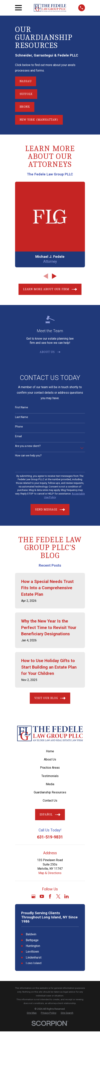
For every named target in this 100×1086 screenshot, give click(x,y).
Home (50, 751)
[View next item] (54, 276)
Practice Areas (50, 767)
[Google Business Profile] (33, 896)
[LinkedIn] (66, 896)
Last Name (21, 417)
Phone (19, 426)
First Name (21, 407)
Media (50, 784)
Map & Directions (49, 873)
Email (18, 436)
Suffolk (26, 94)
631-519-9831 (50, 837)
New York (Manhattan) (39, 119)
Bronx (25, 106)
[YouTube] (42, 896)
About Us (50, 759)
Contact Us (50, 800)
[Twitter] (58, 896)
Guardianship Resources (50, 792)
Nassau (26, 81)
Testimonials (50, 776)
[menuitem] (32, 1013)
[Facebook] (50, 896)
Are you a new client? (28, 445)
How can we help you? (28, 455)
